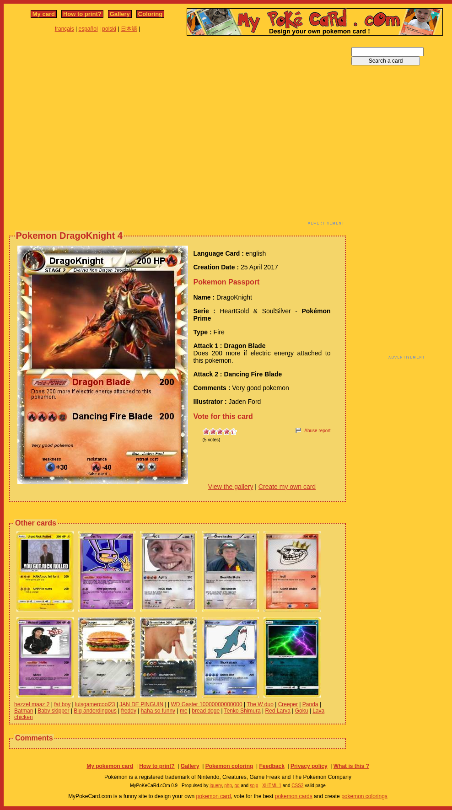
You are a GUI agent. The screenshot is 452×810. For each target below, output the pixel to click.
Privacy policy (309, 766)
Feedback (271, 766)
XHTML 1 (271, 785)
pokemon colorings (364, 796)
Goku (301, 711)
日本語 (129, 29)
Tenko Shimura (242, 711)
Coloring (150, 14)
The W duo (260, 704)
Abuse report (317, 430)
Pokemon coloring (229, 766)
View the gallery (230, 486)
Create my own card (287, 486)
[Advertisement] (86, 133)
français (64, 29)
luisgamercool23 (95, 704)
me (184, 711)
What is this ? (351, 766)
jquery (216, 785)
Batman (23, 711)
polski (109, 29)
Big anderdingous (95, 711)
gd (237, 785)
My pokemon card (109, 766)
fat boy (62, 704)
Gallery (120, 14)
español (88, 29)
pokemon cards (293, 796)
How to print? (82, 14)
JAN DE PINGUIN (141, 704)
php (228, 785)
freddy (128, 711)
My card (43, 14)
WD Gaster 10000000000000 (206, 704)
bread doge (206, 711)
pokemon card (213, 796)
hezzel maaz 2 (31, 704)
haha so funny (158, 711)
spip (254, 785)
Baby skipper (53, 711)
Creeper (288, 704)
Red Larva (278, 711)
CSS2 (297, 785)
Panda (310, 704)
